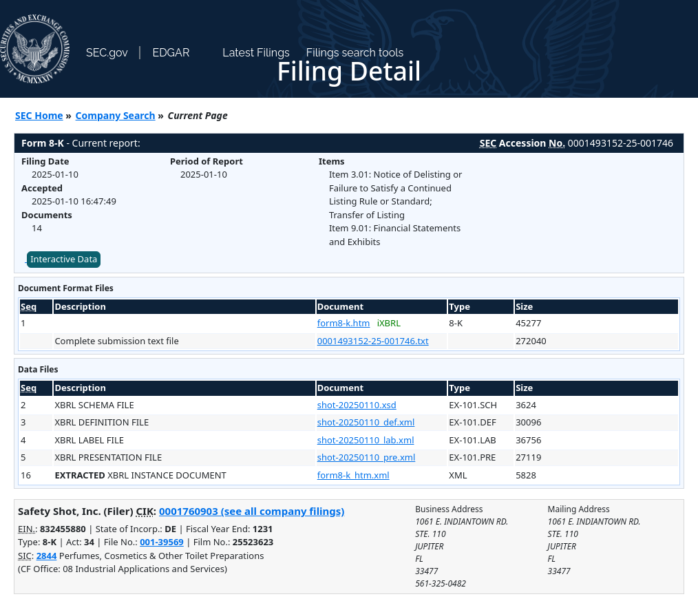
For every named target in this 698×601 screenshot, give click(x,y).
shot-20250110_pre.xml (366, 457)
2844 (46, 555)
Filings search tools (355, 52)
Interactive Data (63, 259)
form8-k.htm (343, 323)
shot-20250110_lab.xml (365, 440)
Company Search (116, 115)
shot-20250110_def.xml (366, 422)
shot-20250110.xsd (356, 405)
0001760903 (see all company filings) (251, 511)
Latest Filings (255, 52)
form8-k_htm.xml (353, 475)
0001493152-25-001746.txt (373, 341)
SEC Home (39, 115)
